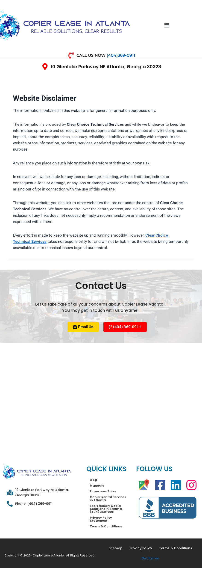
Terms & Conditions (106, 526)
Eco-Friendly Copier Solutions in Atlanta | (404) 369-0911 (106, 509)
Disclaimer (150, 558)
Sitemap (116, 548)
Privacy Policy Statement (101, 519)
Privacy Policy (140, 548)
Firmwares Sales (103, 491)
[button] (167, 25)
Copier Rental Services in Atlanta (108, 498)
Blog (93, 480)
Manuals (97, 485)
